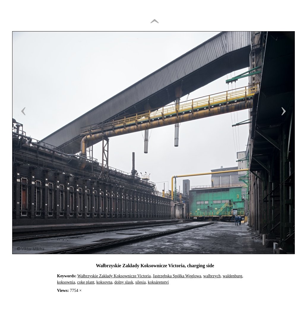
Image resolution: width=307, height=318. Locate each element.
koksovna (104, 282)
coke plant (85, 282)
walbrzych (212, 276)
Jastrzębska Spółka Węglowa (177, 276)
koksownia (66, 282)
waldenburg (232, 276)
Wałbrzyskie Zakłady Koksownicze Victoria (114, 276)
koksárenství (158, 282)
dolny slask (123, 282)
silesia (140, 282)
